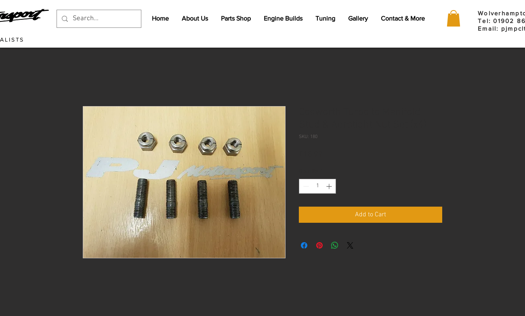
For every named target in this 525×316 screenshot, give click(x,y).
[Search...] (98, 18)
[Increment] (330, 186)
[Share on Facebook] (304, 245)
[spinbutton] (317, 186)
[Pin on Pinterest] (319, 245)
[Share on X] (350, 245)
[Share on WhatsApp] (335, 245)
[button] (453, 18)
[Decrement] (305, 186)
